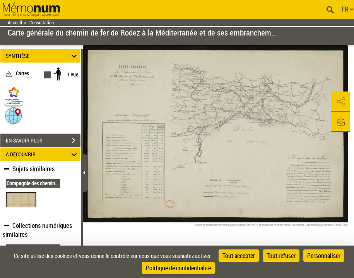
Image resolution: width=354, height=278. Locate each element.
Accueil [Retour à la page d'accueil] (15, 22)
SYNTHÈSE (42, 56)
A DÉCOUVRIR (42, 154)
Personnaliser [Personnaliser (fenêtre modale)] (323, 255)
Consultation (41, 22)
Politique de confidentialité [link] (178, 268)
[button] (13, 115)
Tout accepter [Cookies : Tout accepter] (238, 255)
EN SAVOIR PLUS (43, 140)
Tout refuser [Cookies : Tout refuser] (281, 255)
